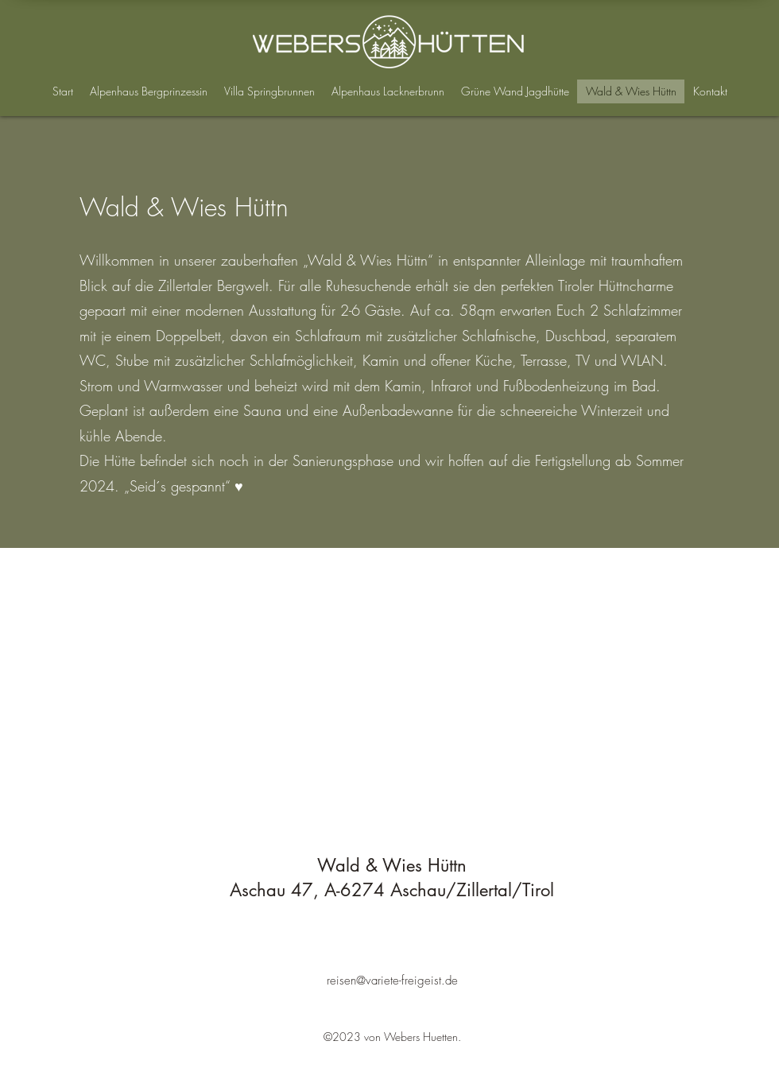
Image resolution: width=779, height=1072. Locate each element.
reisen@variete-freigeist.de (392, 980)
